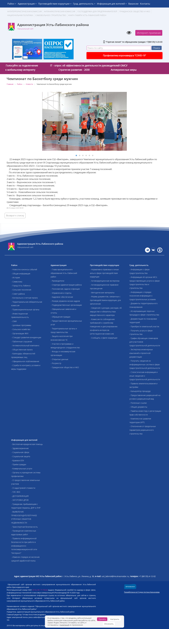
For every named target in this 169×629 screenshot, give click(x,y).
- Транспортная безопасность (24, 526)
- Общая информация (20, 273)
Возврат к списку (15, 215)
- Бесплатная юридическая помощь (27, 444)
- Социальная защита (20, 456)
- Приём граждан (18, 464)
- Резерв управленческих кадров (65, 301)
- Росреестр (56, 363)
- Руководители (57, 280)
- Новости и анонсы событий (24, 269)
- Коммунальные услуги (21, 468)
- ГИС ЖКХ (15, 492)
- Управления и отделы (61, 293)
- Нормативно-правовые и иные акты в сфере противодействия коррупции (104, 273)
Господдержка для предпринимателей (97, 11)
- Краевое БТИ (17, 460)
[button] (76, 155)
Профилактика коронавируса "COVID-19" (124, 55)
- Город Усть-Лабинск (20, 285)
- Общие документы (138, 407)
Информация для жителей (112, 3)
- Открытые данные (59, 359)
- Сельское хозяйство (20, 329)
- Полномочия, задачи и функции (65, 289)
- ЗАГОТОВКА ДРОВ (20, 500)
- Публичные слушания (21, 341)
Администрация (27, 3)
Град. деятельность (84, 3)
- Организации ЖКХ (19, 333)
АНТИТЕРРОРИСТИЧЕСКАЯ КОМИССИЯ (24, 11)
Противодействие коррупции (54, 3)
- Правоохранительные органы (25, 309)
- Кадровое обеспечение (62, 297)
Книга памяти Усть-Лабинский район (87, 15)
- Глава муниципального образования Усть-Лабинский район (64, 273)
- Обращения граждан (60, 316)
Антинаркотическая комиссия (59, 11)
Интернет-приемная (149, 32)
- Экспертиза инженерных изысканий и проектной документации (141, 353)
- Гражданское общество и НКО (65, 367)
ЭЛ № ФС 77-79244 (40, 590)
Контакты (145, 3)
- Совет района (18, 293)
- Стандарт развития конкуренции (26, 337)
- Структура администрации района (66, 284)
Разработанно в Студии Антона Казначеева (142, 592)
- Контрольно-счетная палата (24, 297)
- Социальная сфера (20, 452)
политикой (64, 625)
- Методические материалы (102, 292)
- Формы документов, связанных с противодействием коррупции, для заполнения (105, 300)
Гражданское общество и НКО (134, 11)
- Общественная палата (21, 349)
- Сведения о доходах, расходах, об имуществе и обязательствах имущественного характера (106, 311)
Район (12, 3)
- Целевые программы (21, 325)
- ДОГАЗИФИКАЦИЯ (20, 496)
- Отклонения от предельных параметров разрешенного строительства (142, 430)
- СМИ (14, 321)
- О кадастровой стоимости (23, 488)
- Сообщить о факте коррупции (103, 338)
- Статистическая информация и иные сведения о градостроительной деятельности (144, 376)
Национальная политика (20, 15)
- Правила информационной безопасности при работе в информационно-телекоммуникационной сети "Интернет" (24, 545)
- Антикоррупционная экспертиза (104, 280)
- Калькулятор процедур (140, 391)
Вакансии (133, 3)
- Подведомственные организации (66, 305)
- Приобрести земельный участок (144, 326)
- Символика (16, 281)
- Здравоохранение (20, 448)
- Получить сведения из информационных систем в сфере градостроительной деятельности (144, 364)
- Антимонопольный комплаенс (25, 345)
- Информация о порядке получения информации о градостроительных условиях (142, 296)
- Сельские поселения (21, 289)
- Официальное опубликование (25, 361)
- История (15, 277)
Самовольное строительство (50, 15)
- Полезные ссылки (138, 403)
